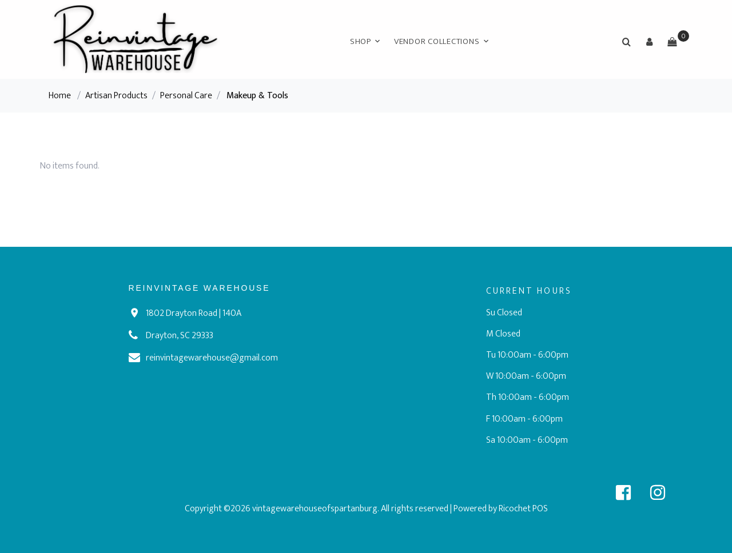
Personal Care (186, 95)
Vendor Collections (437, 41)
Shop (360, 41)
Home (60, 95)
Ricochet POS (523, 508)
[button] (649, 41)
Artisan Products (116, 95)
